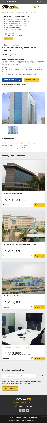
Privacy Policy (33, 417)
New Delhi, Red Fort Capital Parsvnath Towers (20, 244)
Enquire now (10, 388)
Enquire (39, 205)
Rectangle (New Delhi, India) (13, 193)
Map (4, 93)
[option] (23, 108)
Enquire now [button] (8, 38)
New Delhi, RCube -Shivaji (13, 296)
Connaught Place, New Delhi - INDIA (16, 347)
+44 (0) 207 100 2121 (8, 86)
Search (11, 12)
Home (4, 12)
